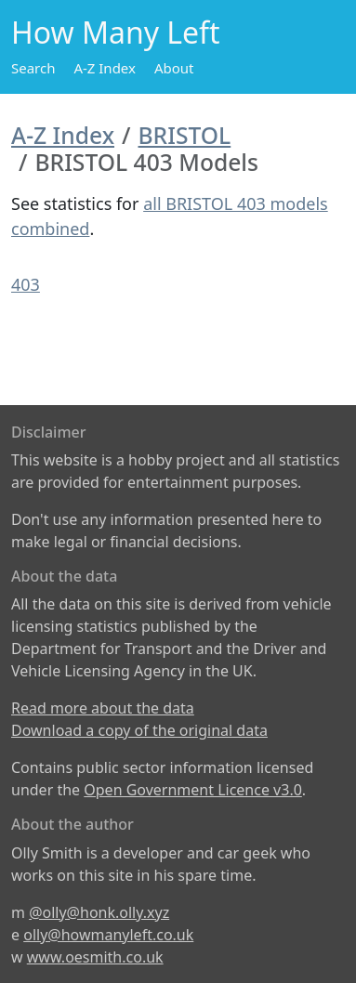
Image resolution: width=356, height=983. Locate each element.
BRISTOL (184, 135)
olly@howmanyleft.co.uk (108, 934)
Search (33, 68)
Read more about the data (102, 708)
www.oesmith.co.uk (95, 957)
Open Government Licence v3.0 (193, 790)
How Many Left (115, 32)
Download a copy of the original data (139, 730)
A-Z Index (104, 68)
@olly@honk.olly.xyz (99, 912)
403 (25, 284)
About (174, 68)
